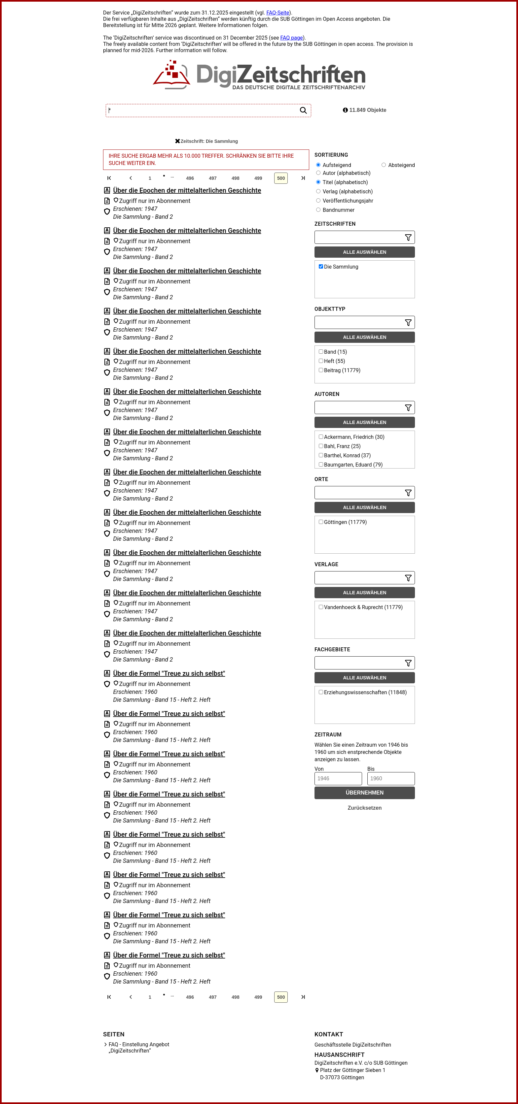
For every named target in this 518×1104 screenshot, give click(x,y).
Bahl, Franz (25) (340, 446)
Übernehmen (365, 793)
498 (235, 178)
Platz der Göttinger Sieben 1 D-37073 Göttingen (353, 1074)
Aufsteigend (333, 165)
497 (212, 178)
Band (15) (333, 352)
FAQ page (291, 38)
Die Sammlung (338, 267)
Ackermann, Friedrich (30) (352, 437)
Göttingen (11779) (343, 522)
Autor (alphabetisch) (343, 173)
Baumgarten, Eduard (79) (351, 465)
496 (190, 178)
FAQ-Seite (277, 13)
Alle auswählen (365, 252)
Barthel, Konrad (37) (345, 455)
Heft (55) (332, 361)
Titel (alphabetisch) (342, 182)
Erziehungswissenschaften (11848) (363, 692)
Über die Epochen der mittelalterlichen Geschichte (187, 190)
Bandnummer (335, 210)
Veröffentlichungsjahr (344, 201)
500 (281, 178)
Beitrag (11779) (339, 370)
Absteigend (398, 165)
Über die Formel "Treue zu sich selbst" (169, 673)
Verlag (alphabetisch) (344, 191)
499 (258, 178)
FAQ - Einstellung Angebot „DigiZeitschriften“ (139, 1047)
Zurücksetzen (365, 808)
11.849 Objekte (365, 110)
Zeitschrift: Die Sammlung (206, 141)
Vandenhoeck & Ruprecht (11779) (361, 607)
